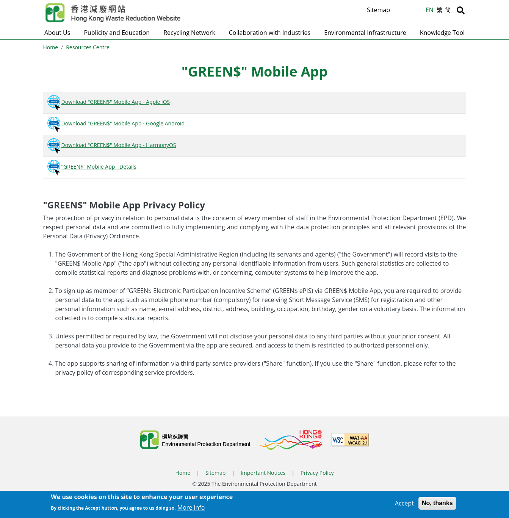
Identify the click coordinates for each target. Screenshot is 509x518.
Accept (404, 505)
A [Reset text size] (410, 11)
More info (191, 509)
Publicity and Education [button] (117, 33)
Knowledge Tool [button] (442, 33)
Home (50, 47)
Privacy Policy (317, 472)
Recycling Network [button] (189, 33)
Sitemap (378, 10)
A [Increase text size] (400, 10)
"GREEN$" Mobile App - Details (91, 166)
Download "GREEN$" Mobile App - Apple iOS (108, 101)
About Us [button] (57, 33)
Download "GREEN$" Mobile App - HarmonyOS (111, 145)
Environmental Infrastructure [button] (365, 33)
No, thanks (437, 505)
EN (430, 10)
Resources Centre (88, 47)
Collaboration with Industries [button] (269, 33)
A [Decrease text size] (418, 11)
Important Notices (263, 472)
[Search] (461, 10)
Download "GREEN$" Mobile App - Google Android (115, 123)
